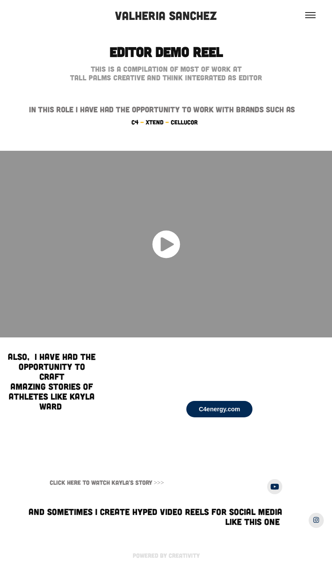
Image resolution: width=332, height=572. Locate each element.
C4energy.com (219, 409)
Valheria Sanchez (166, 15)
